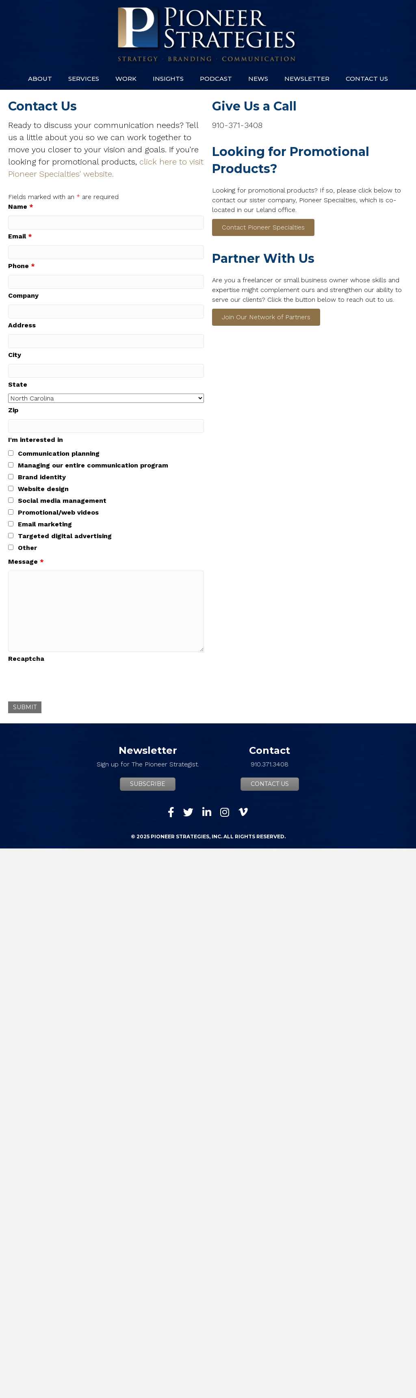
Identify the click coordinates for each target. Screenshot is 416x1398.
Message (26, 561)
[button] (263, 227)
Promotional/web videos (58, 512)
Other (27, 548)
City (14, 355)
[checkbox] (10, 453)
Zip (13, 410)
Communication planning (59, 453)
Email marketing (45, 524)
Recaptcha (26, 658)
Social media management (62, 500)
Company (23, 295)
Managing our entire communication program (93, 465)
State (17, 384)
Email (20, 236)
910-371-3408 (237, 125)
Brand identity (42, 477)
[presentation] (70, 683)
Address (22, 325)
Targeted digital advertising (65, 536)
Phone (21, 266)
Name (20, 206)
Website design (43, 489)
